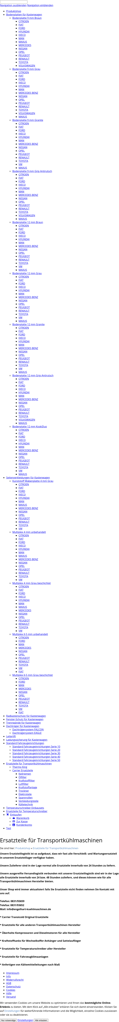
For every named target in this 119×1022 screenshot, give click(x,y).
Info (8, 976)
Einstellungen (12, 1011)
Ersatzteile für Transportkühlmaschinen (55, 848)
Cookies (10, 990)
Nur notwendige (8, 1020)
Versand (11, 996)
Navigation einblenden (40, 5)
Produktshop (22, 848)
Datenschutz (13, 986)
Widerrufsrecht (15, 979)
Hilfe (8, 993)
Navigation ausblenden (13, 5)
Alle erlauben (41, 1020)
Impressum (12, 973)
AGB (8, 983)
